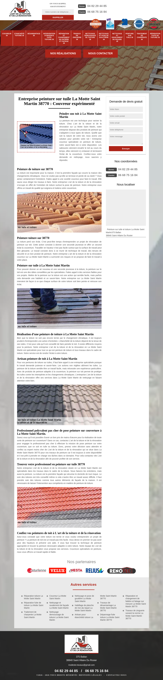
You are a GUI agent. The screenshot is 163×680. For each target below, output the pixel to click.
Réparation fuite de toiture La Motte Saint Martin (33, 605)
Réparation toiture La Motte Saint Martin (33, 597)
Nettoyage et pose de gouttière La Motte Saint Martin (84, 598)
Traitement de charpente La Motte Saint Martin (33, 614)
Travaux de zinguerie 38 (77, 36)
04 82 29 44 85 (96, 6)
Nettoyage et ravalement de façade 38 (117, 37)
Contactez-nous (116, 675)
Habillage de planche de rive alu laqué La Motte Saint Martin (84, 608)
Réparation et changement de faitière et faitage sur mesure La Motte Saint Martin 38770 (135, 601)
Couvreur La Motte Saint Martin (57, 597)
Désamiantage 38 (33, 34)
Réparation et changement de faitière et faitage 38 (64, 38)
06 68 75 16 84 (96, 11)
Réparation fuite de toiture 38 (155, 35)
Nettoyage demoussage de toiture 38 (90, 36)
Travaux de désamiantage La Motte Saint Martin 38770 (108, 607)
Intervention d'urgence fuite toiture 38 (49, 36)
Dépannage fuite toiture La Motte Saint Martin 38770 (109, 617)
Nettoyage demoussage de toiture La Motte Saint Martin (59, 616)
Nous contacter (100, 53)
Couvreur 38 (6, 34)
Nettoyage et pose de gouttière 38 (104, 36)
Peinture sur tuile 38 (130, 35)
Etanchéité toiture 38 (19, 34)
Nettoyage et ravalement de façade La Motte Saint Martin (59, 605)
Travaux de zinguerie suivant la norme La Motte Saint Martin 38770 (134, 614)
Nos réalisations (63, 53)
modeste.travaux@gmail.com (81, 665)
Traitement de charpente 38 (142, 36)
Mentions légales (90, 675)
